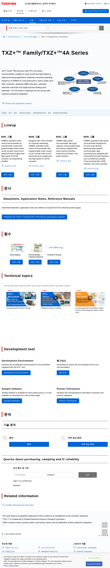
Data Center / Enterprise (87, 525)
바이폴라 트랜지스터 (13, 544)
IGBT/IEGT (9, 540)
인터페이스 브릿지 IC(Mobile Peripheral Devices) (53, 549)
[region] (55, 560)
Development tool (39, 113)
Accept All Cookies (94, 564)
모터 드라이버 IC (48, 525)
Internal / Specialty (84, 529)
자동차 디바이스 (11, 525)
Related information (60, 113)
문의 (49, 113)
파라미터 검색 (10, 166)
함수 (15, 113)
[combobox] (73, 28)
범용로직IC (45, 540)
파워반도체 (9, 529)
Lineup (4, 113)
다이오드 (8, 548)
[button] (94, 3)
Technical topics (25, 113)
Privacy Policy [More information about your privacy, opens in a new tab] (13, 566)
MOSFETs (9, 536)
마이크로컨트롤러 (31, 37)
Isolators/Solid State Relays (16, 533)
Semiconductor (14, 37)
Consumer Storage (84, 533)
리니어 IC (45, 536)
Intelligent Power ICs (49, 529)
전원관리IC (45, 533)
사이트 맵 (104, 513)
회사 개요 (81, 539)
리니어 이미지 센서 (49, 544)
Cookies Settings (94, 558)
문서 (10, 113)
